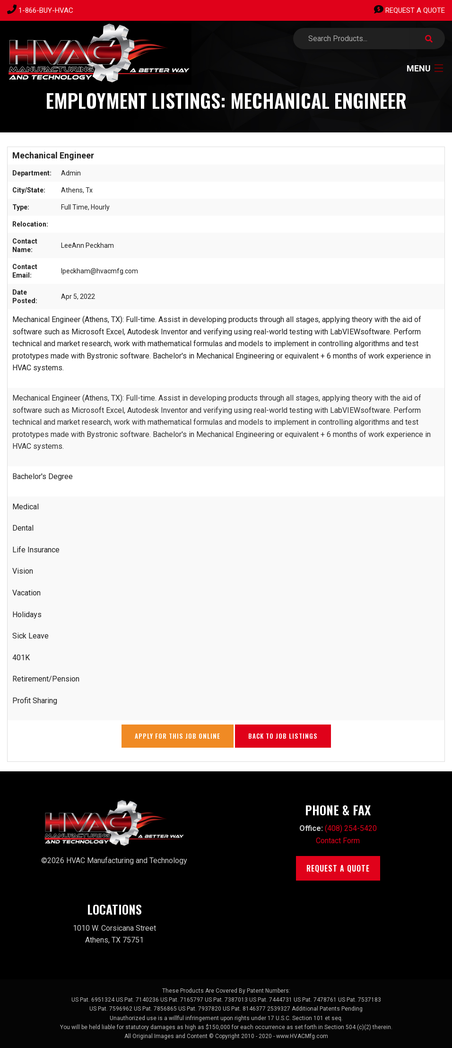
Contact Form (338, 840)
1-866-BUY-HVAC (45, 10)
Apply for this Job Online (177, 736)
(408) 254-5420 (351, 828)
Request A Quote (409, 10)
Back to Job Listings (283, 736)
